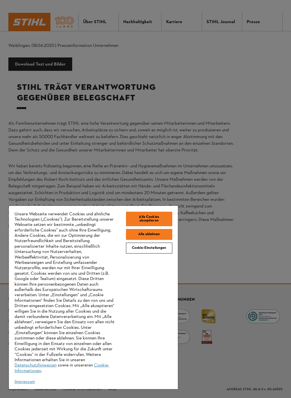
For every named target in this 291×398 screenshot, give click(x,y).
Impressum (24, 382)
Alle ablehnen (149, 234)
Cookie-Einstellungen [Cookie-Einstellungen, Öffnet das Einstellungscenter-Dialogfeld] (149, 247)
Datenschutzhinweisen (35, 365)
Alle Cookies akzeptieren (149, 218)
